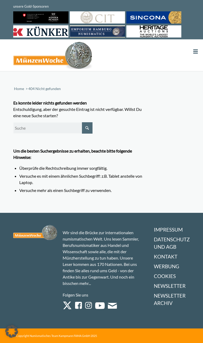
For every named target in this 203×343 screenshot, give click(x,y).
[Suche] (53, 128)
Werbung (166, 266)
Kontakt (165, 256)
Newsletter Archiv (170, 299)
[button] (11, 331)
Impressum (168, 230)
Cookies (165, 276)
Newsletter (170, 286)
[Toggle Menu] (195, 52)
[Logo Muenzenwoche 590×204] (53, 56)
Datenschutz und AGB (172, 243)
